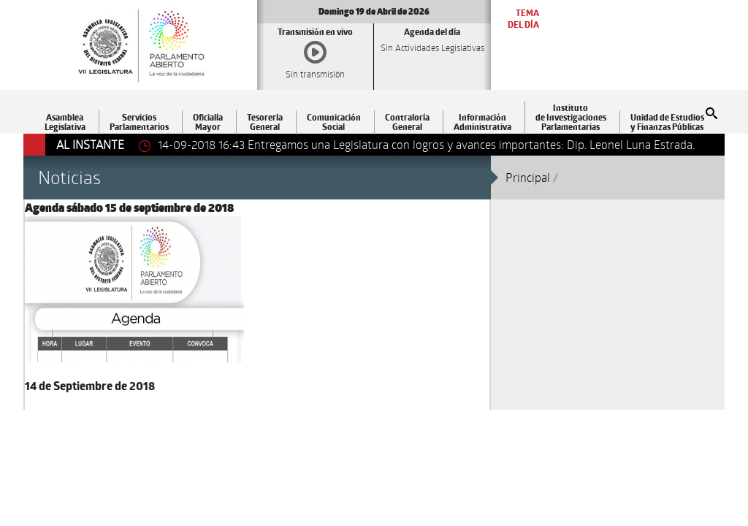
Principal (527, 177)
